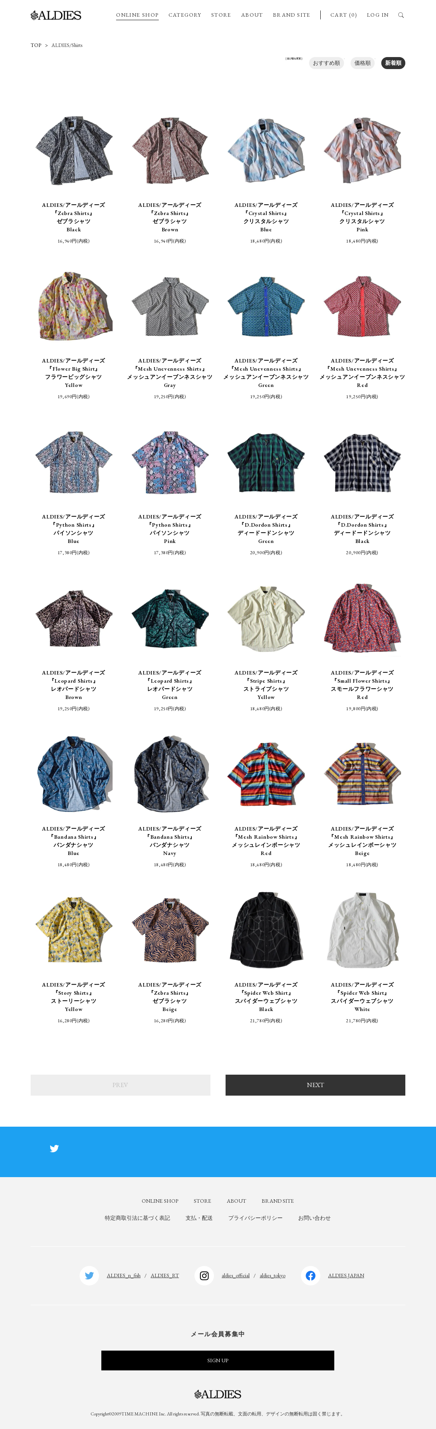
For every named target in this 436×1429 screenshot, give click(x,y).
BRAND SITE (292, 14)
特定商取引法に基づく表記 (137, 1218)
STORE (221, 14)
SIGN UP (217, 1360)
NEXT (315, 1085)
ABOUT (252, 14)
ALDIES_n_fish (124, 1275)
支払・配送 (199, 1218)
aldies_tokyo (272, 1275)
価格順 (362, 62)
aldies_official (236, 1275)
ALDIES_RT (165, 1275)
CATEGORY (184, 14)
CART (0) (343, 14)
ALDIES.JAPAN (346, 1275)
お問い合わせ (314, 1218)
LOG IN (378, 14)
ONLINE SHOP (137, 14)
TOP (36, 45)
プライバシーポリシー (255, 1218)
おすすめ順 (326, 62)
